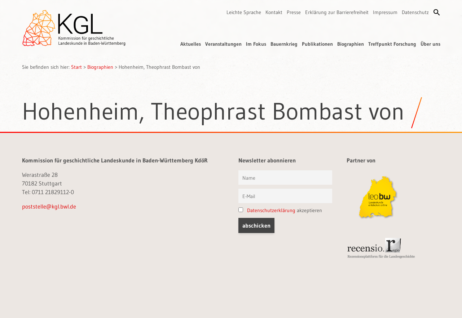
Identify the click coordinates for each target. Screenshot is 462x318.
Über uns (430, 44)
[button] (436, 12)
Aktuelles (190, 44)
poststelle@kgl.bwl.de (49, 206)
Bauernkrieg (284, 44)
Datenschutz (415, 12)
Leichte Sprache (243, 12)
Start (76, 67)
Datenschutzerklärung (271, 210)
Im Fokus (256, 44)
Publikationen (317, 44)
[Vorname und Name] (285, 177)
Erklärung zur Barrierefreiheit (337, 12)
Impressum (385, 12)
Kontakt (273, 12)
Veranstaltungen (223, 44)
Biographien (350, 44)
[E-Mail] (285, 196)
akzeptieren (280, 210)
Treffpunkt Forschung (392, 44)
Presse (294, 12)
